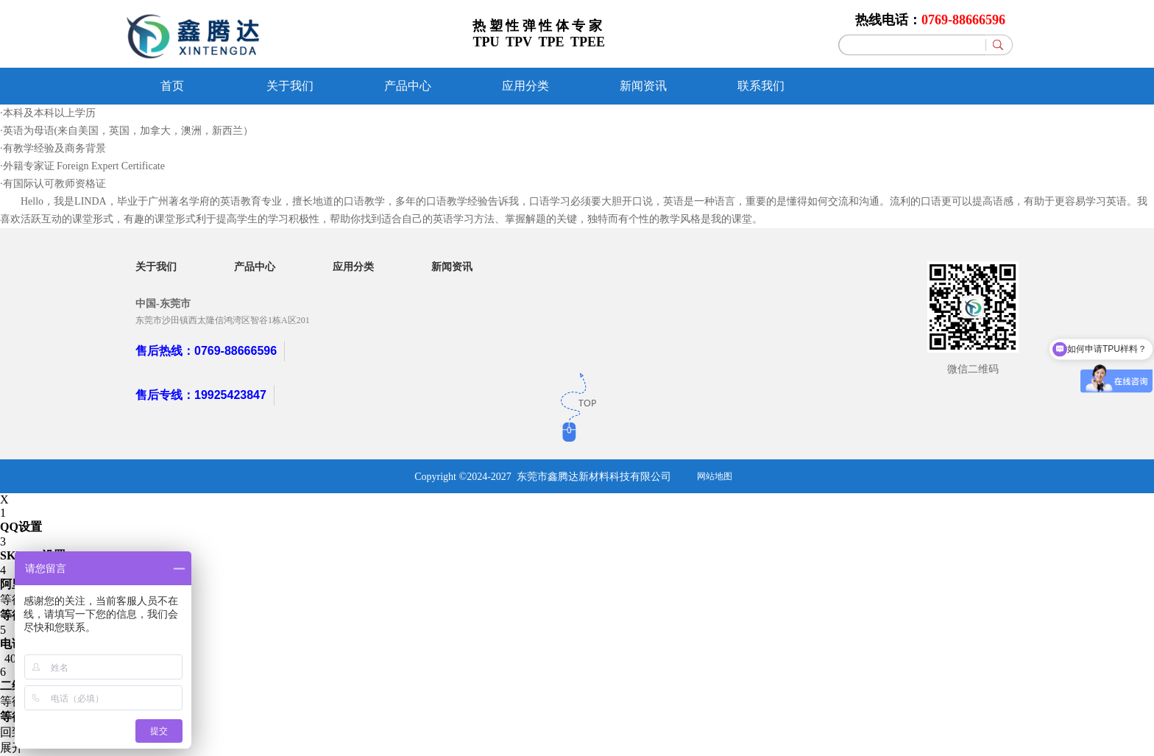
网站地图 (714, 476)
